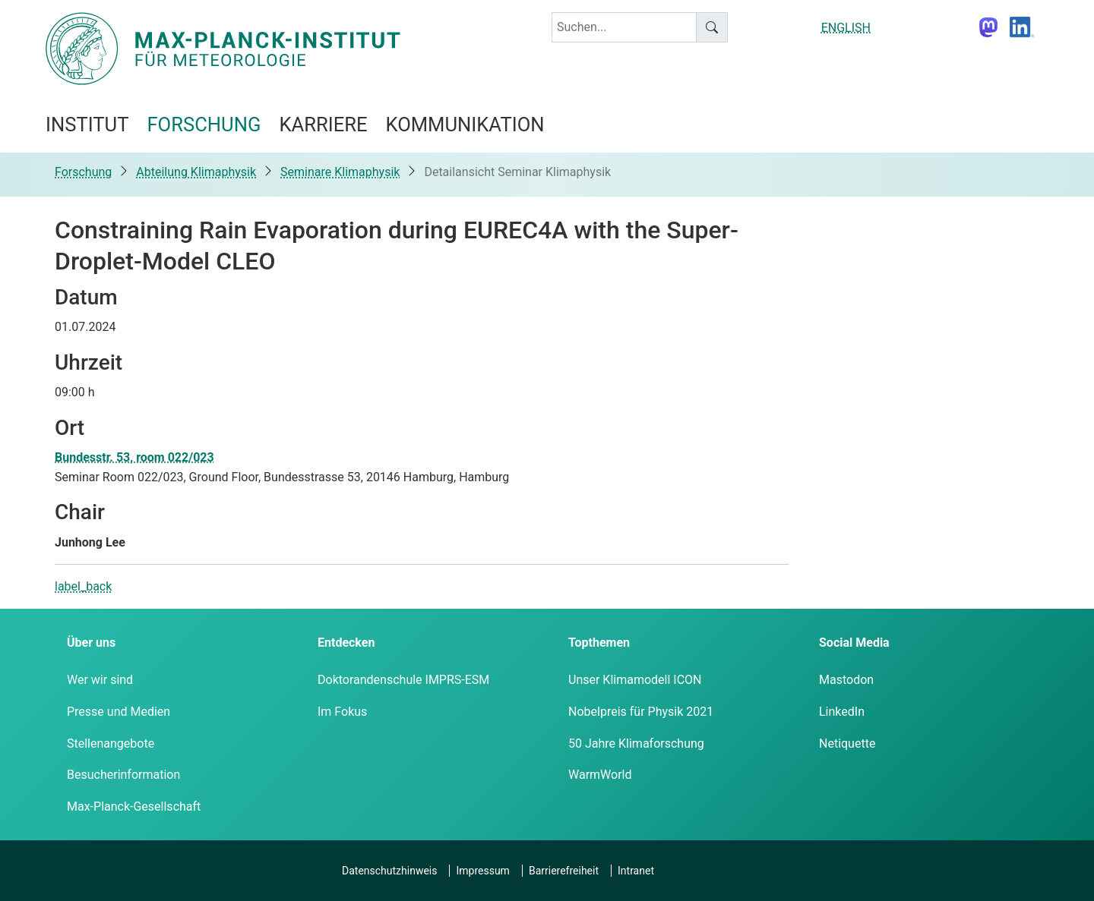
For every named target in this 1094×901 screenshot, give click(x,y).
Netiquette (847, 743)
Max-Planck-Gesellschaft (134, 806)
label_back (83, 586)
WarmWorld (600, 774)
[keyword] (624, 27)
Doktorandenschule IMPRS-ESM (403, 680)
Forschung (83, 172)
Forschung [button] (204, 124)
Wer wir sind (100, 680)
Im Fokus (342, 711)
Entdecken (346, 642)
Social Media (854, 642)
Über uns (91, 642)
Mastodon (846, 680)
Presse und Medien (118, 711)
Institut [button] (87, 124)
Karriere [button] (323, 124)
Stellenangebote (110, 743)
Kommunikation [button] (465, 124)
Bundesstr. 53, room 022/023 (134, 457)
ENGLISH (846, 27)
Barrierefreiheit (564, 871)
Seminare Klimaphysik (340, 172)
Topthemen (599, 642)
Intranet (636, 871)
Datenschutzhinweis (389, 871)
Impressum (482, 871)
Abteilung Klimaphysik (196, 172)
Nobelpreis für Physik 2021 (640, 711)
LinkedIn (842, 711)
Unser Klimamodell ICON (635, 680)
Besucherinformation (123, 774)
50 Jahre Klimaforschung (636, 743)
